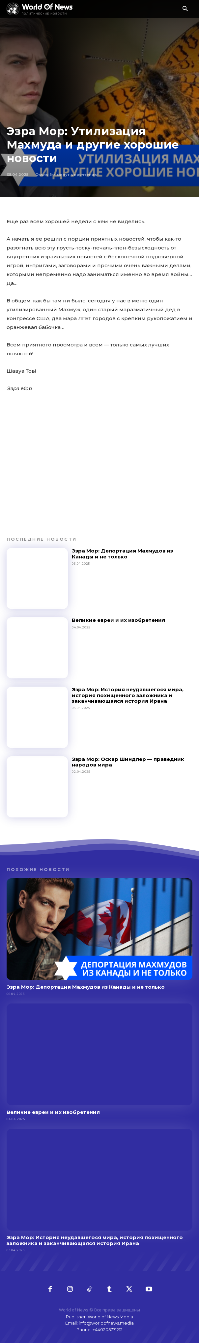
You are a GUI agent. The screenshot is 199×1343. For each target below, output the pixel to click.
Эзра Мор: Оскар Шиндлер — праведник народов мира (128, 762)
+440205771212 (108, 1329)
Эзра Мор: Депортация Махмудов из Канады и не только (122, 553)
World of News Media (110, 1316)
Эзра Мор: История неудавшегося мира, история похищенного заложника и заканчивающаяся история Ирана (128, 695)
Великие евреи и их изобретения (118, 620)
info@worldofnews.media (106, 1323)
